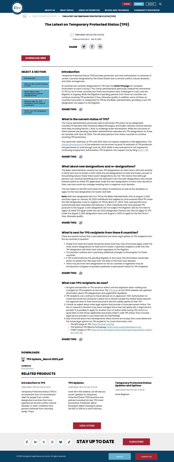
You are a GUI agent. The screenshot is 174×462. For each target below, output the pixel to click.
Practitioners (27, 368)
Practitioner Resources (44, 16)
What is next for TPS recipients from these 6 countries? (34, 103)
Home (25, 16)
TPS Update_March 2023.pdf (44, 359)
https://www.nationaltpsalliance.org (124, 327)
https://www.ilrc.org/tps (103, 324)
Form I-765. (143, 150)
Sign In (151, 4)
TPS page (113, 290)
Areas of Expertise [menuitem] (89, 10)
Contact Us (146, 457)
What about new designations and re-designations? (33, 93)
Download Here (36, 58)
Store (127, 4)
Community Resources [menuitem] (147, 10)
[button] (81, 109)
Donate (138, 4)
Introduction (30, 78)
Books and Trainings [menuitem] (117, 10)
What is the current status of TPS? (36, 85)
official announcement (73, 144)
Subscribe (136, 441)
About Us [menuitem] (50, 10)
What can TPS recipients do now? (35, 112)
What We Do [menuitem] (67, 10)
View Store (87, 425)
